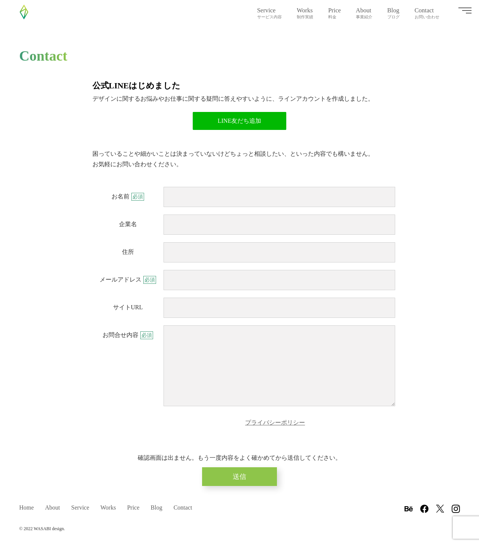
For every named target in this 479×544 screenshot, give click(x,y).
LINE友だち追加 (239, 121)
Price (334, 13)
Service (269, 13)
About (364, 13)
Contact (427, 13)
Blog (393, 13)
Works (305, 13)
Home (26, 507)
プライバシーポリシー (275, 422)
